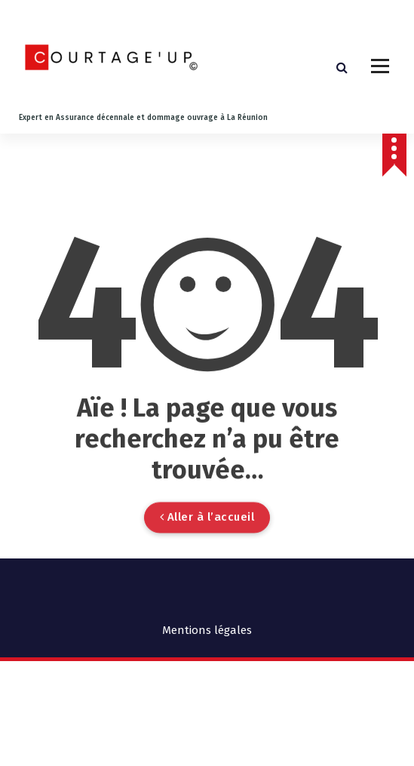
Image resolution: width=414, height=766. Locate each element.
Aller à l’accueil (207, 553)
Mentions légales (207, 630)
